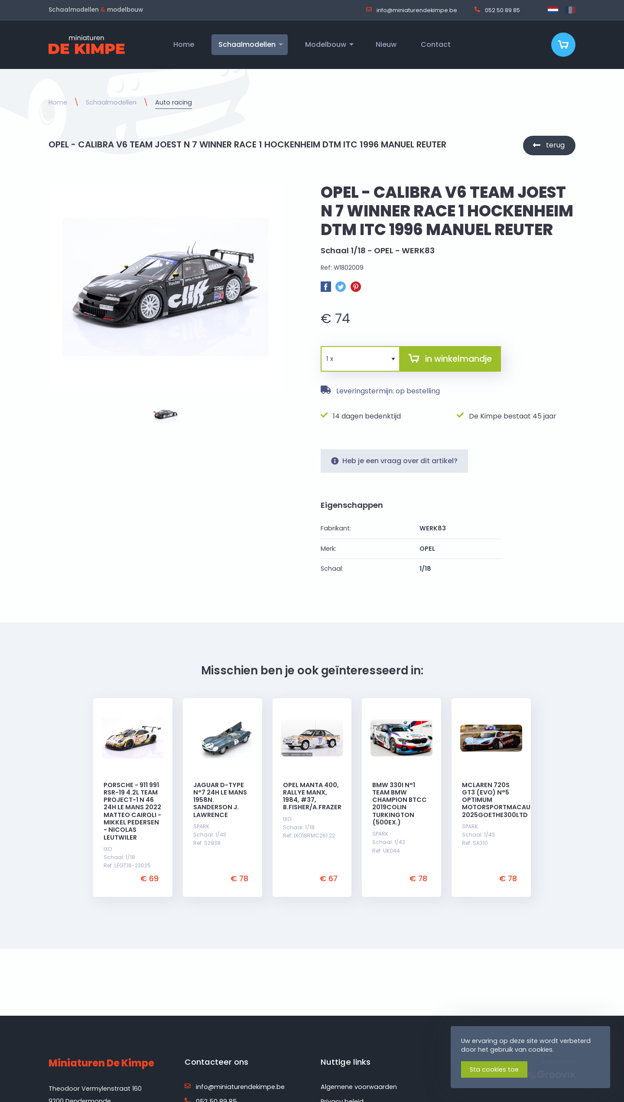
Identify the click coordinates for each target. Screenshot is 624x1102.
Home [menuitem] (183, 44)
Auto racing (173, 102)
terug (555, 145)
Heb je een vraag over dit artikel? (394, 461)
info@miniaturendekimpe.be (411, 10)
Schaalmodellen (111, 102)
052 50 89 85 (497, 10)
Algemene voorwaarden (359, 1086)
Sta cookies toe (494, 1069)
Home (58, 102)
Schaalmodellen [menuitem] (247, 44)
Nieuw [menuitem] (386, 44)
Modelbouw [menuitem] (325, 44)
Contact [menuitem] (436, 44)
